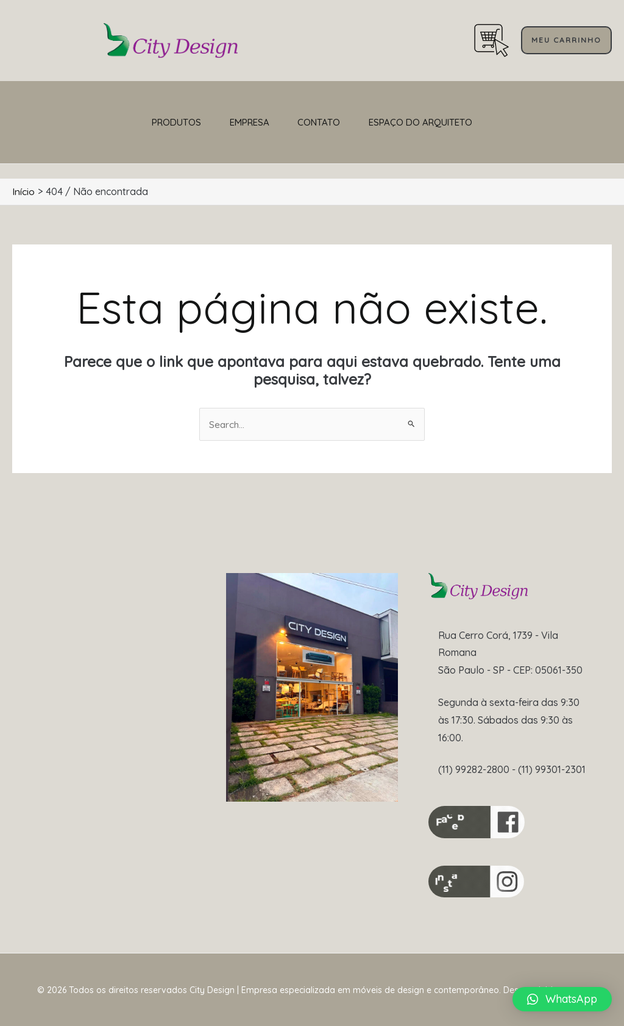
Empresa (239, 122)
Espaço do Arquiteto (451, 122)
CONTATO (329, 122)
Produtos (146, 122)
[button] (566, 40)
